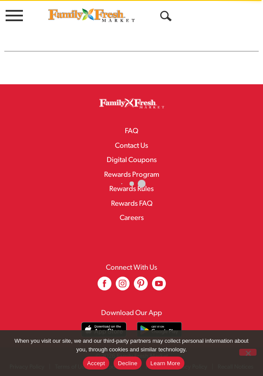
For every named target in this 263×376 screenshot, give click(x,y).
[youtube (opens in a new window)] (159, 286)
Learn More (165, 363)
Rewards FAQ (131, 203)
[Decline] (248, 352)
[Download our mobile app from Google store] (159, 329)
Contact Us (131, 146)
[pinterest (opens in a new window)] (141, 286)
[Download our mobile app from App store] (104, 329)
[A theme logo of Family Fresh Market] (91, 14)
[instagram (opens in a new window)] (123, 286)
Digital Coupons (132, 160)
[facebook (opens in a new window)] (104, 286)
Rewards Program (131, 174)
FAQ (131, 131)
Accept (96, 363)
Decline (127, 363)
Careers (132, 218)
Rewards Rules (131, 189)
